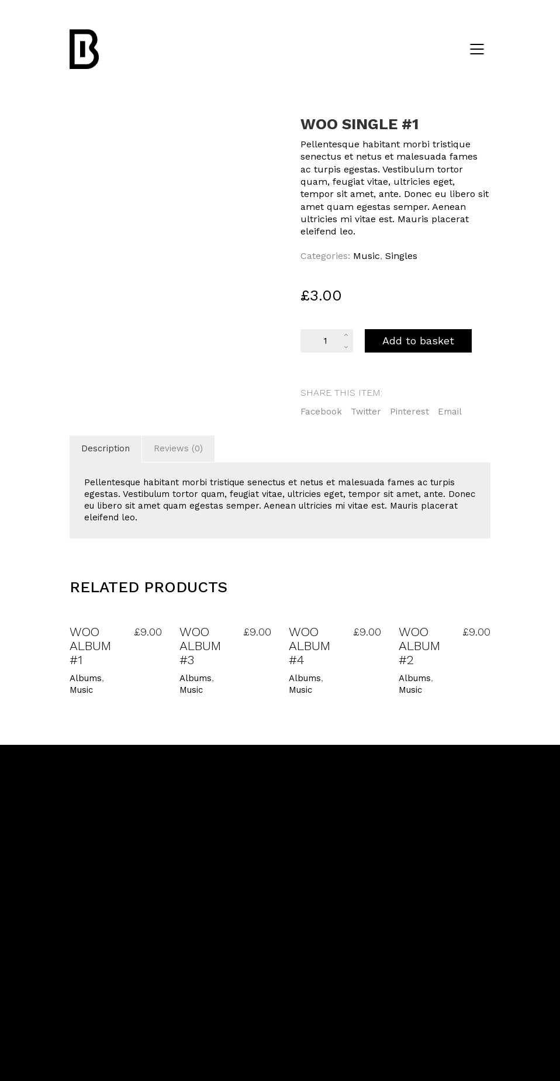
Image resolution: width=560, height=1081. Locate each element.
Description (105, 448)
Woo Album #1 (90, 646)
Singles (401, 255)
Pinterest (409, 411)
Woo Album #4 (309, 646)
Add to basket (418, 340)
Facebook (321, 411)
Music (366, 255)
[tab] (106, 449)
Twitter (366, 411)
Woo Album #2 (419, 646)
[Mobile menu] (477, 49)
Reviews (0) (178, 448)
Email (450, 411)
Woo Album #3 (200, 646)
